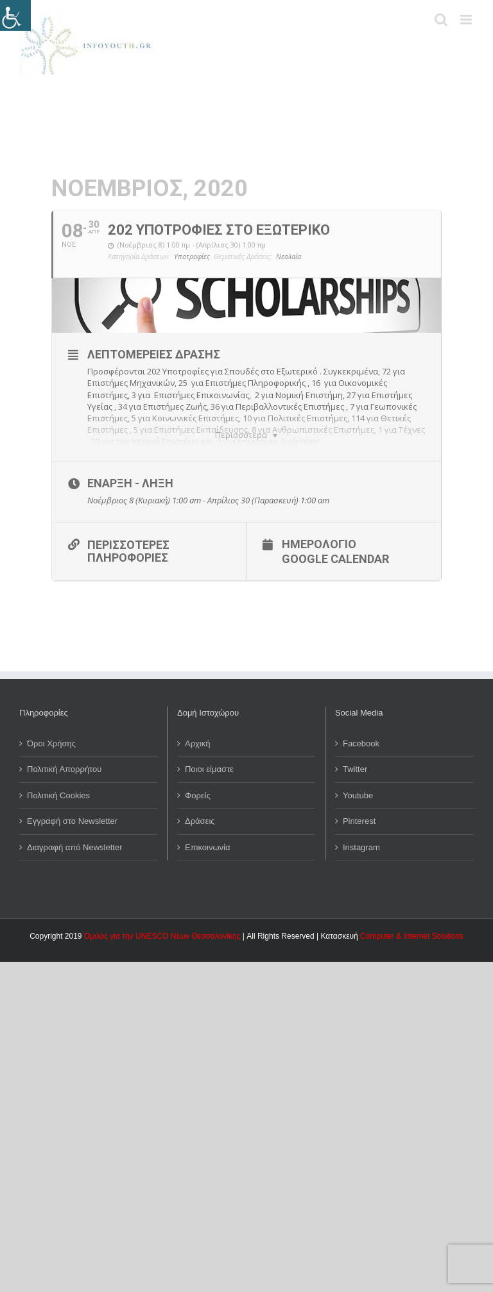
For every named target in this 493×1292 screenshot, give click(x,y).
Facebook (361, 733)
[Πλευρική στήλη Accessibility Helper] (15, 15)
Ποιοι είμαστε (209, 759)
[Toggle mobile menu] (467, 19)
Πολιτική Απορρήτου (64, 759)
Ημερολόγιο (319, 534)
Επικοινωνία (207, 837)
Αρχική (198, 733)
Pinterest (359, 811)
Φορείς (198, 785)
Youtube (358, 785)
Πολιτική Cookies (58, 785)
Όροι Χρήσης (51, 733)
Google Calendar (335, 548)
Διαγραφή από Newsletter (75, 837)
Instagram (361, 837)
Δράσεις (200, 811)
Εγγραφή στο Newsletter (72, 811)
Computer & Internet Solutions (411, 926)
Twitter (355, 759)
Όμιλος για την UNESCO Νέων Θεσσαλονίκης (162, 926)
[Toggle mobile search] (441, 19)
